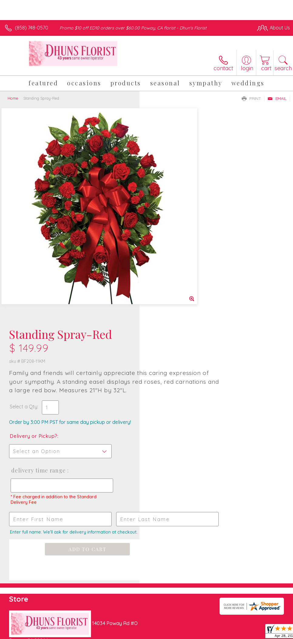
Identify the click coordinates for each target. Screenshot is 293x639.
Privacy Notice (186, 624)
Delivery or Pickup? (173, 225)
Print (251, 98)
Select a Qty (163, 195)
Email (277, 98)
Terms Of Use (151, 624)
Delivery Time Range (177, 259)
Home (13, 98)
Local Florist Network (230, 624)
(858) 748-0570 (31, 28)
